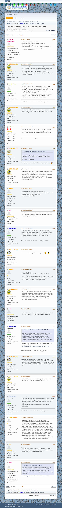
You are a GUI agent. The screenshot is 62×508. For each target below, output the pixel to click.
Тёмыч (11, 462)
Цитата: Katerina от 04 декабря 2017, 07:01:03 (35, 151)
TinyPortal (38, 504)
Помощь (42, 504)
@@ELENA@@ (13, 64)
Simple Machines (15, 504)
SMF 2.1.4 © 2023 (8, 504)
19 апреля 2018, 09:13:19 (26, 269)
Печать (54, 35)
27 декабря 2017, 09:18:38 (26, 210)
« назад (48, 30)
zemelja (11, 188)
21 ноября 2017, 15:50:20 (26, 64)
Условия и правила (49, 504)
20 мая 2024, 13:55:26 (25, 462)
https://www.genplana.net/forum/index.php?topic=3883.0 (35, 476)
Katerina (11, 127)
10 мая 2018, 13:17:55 (25, 376)
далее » (53, 30)
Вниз (7, 35)
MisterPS (11, 269)
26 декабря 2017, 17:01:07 (28, 168)
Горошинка (20, 23)
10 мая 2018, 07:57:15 (25, 289)
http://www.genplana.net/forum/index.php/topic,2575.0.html (36, 346)
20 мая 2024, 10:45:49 (25, 444)
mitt (10, 210)
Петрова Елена (13, 417)
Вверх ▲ (55, 504)
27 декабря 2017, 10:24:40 (26, 249)
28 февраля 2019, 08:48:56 (27, 417)
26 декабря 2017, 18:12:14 (26, 188)
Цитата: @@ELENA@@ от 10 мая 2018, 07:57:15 (36, 329)
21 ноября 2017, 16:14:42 (26, 83)
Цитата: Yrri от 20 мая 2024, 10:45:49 (33, 465)
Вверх (7, 486)
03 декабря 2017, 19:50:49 (26, 107)
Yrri (10, 444)
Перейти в (30, 495)
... (18, 35)
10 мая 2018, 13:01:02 (25, 326)
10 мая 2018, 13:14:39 (27, 356)
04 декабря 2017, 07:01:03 (26, 126)
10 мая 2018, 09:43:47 (25, 308)
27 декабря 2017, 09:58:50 (26, 228)
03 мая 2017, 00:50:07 (25, 39)
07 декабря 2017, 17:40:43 (26, 148)
